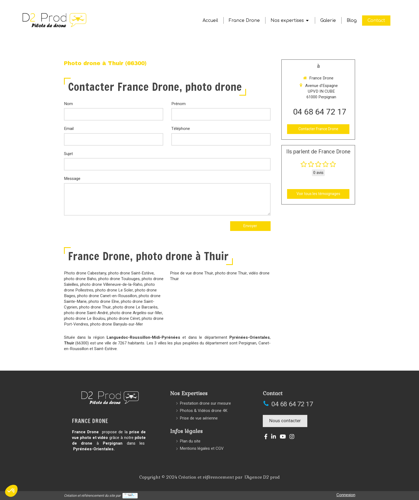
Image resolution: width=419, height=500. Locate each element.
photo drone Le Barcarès (135, 307)
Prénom (178, 104)
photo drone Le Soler (114, 290)
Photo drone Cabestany (85, 273)
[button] (11, 490)
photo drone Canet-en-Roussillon (107, 296)
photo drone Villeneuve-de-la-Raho (111, 284)
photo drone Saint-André (86, 313)
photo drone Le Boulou (84, 318)
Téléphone (180, 129)
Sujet (68, 154)
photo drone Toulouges (119, 279)
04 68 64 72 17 (319, 112)
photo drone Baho (80, 279)
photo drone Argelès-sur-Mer (136, 313)
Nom (68, 104)
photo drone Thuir (95, 307)
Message (72, 179)
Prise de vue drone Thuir (191, 273)
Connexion (345, 495)
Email (69, 129)
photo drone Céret (123, 318)
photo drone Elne (103, 301)
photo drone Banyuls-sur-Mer (116, 324)
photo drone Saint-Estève (131, 273)
